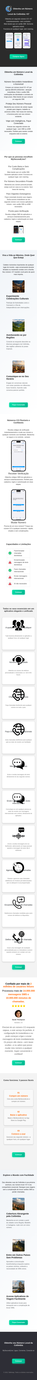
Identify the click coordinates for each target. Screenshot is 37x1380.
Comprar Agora (18, 56)
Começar (18, 141)
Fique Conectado (18, 405)
